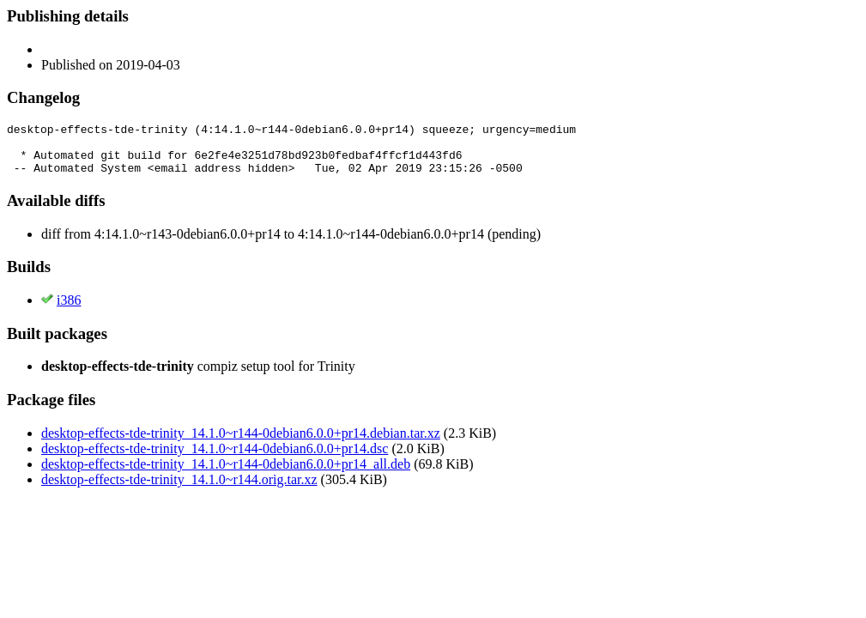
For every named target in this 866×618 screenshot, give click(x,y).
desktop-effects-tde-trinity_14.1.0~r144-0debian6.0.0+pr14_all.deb (225, 474)
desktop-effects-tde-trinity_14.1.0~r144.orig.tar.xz (179, 489)
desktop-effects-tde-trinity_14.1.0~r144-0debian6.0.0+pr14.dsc (214, 458)
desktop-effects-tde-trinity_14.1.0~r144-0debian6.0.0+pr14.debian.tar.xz (240, 443)
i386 (69, 310)
